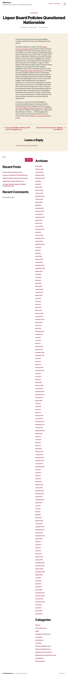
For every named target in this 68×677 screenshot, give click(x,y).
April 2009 (38, 586)
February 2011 (39, 520)
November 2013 (39, 424)
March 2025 (38, 187)
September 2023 (40, 217)
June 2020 (38, 277)
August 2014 (38, 400)
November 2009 (39, 565)
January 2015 (39, 388)
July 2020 (38, 274)
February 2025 (39, 190)
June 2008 (38, 604)
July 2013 (38, 436)
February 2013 (39, 451)
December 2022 (39, 229)
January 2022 (39, 235)
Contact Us (57, 3)
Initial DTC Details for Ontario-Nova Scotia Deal (15, 178)
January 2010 (39, 559)
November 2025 (39, 175)
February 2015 (39, 385)
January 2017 (39, 349)
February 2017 (39, 346)
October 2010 (39, 532)
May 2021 (38, 250)
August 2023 (38, 220)
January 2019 (39, 316)
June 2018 (38, 325)
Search (4, 157)
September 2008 (40, 601)
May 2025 (38, 184)
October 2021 (39, 241)
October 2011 (39, 496)
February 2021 (39, 259)
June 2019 (38, 301)
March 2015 (38, 382)
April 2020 (38, 283)
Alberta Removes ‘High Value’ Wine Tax (13, 181)
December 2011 (39, 490)
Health (37, 631)
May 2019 (38, 304)
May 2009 (38, 583)
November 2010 (39, 529)
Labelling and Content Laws (43, 634)
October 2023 (39, 214)
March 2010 (38, 553)
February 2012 (39, 484)
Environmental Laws (40, 628)
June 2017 (38, 340)
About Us (51, 3)
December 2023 (39, 211)
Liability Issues (39, 640)
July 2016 (38, 358)
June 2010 (38, 544)
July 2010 (38, 541)
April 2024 (38, 205)
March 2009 (38, 589)
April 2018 (38, 328)
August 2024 (38, 202)
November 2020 (39, 265)
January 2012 (39, 487)
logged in (24, 145)
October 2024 (39, 199)
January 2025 (39, 193)
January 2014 (39, 418)
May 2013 (38, 442)
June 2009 (38, 580)
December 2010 (39, 526)
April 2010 (38, 550)
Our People (38, 643)
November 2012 (39, 460)
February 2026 (39, 169)
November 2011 (39, 493)
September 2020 (40, 268)
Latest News (34, 12)
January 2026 (39, 172)
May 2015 (38, 379)
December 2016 (39, 352)
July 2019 (38, 298)
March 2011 (38, 517)
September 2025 (40, 178)
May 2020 (38, 280)
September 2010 (40, 535)
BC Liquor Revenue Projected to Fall (12, 172)
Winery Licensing (40, 661)
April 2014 (38, 412)
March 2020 (38, 286)
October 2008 (39, 598)
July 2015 (38, 373)
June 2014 (38, 406)
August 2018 (38, 322)
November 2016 (39, 355)
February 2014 (39, 415)
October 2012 (39, 463)
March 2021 (38, 256)
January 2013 (39, 454)
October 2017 (39, 334)
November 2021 (39, 238)
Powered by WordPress (21, 673)
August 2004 (39, 613)
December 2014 (39, 391)
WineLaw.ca (7, 2)
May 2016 (38, 361)
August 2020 (39, 271)
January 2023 (39, 226)
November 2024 (39, 196)
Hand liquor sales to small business (32, 71)
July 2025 (38, 181)
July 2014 (38, 403)
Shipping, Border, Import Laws (43, 652)
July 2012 (38, 469)
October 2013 (39, 427)
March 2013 (38, 448)
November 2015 (39, 370)
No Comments (44, 27)
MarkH (25, 27)
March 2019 (38, 310)
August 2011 (38, 502)
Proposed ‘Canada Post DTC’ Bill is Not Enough (15, 175)
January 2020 (39, 289)
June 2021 (38, 247)
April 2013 (38, 445)
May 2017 (38, 343)
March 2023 (38, 223)
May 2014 (38, 409)
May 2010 (38, 547)
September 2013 (40, 430)
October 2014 (39, 397)
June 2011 (38, 508)
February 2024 (39, 208)
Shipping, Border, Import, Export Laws (45, 655)
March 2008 (38, 610)
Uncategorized (39, 658)
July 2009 (38, 577)
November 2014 (39, 394)
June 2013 (38, 439)
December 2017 (39, 331)
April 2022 (38, 232)
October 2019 (39, 292)
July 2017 (38, 337)
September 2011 (39, 499)
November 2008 (39, 595)
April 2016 (38, 364)
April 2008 (38, 607)
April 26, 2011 (33, 27)
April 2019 (38, 307)
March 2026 (38, 166)
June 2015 (38, 376)
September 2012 (40, 466)
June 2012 (38, 472)
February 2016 (39, 367)
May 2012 (38, 475)
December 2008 (39, 592)
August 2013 (38, 433)
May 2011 (38, 511)
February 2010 (39, 556)
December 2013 (39, 421)
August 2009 (39, 574)
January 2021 (39, 262)
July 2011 (38, 505)
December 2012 (39, 457)
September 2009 (40, 571)
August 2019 (38, 295)
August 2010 (38, 538)
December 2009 (39, 562)
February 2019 (39, 313)
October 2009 (39, 568)
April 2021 (38, 253)
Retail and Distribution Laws (43, 646)
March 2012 (38, 481)
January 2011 (39, 523)
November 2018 (39, 319)
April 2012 (38, 478)
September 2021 (40, 244)
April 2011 (38, 514)
